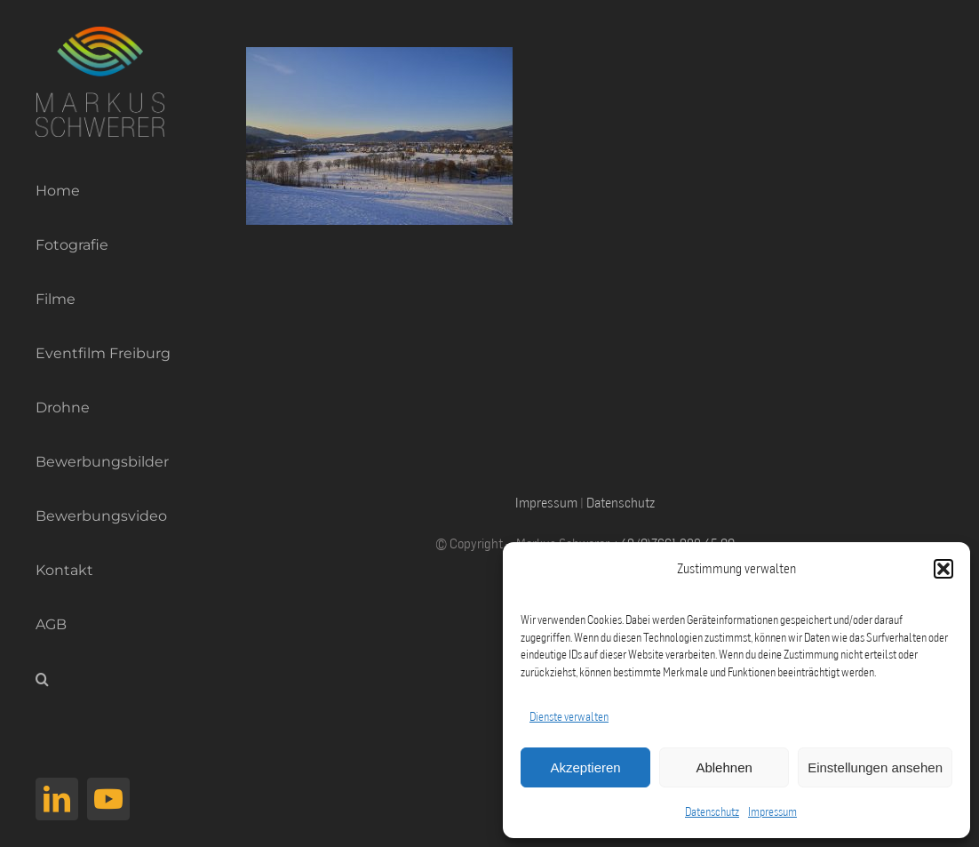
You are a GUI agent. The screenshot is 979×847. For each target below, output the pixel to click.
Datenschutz (712, 811)
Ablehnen (724, 767)
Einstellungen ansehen (875, 767)
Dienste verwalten (569, 716)
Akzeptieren (585, 767)
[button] (943, 569)
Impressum (772, 811)
